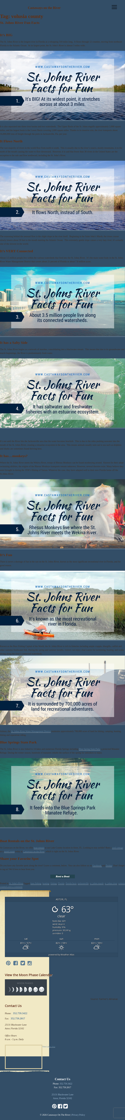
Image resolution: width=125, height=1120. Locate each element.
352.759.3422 (66, 1084)
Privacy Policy (78, 1115)
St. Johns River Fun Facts (19, 23)
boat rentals (39, 847)
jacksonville (83, 883)
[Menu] (114, 6)
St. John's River (16, 883)
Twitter (109, 865)
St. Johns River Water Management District (31, 731)
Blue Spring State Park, (89, 749)
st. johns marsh (97, 883)
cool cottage (117, 847)
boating (45, 883)
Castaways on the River (34, 851)
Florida (61, 883)
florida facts (71, 883)
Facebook (97, 865)
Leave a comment (14, 887)
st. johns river (111, 883)
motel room (9, 851)
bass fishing (35, 883)
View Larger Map (48, 1046)
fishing (53, 883)
